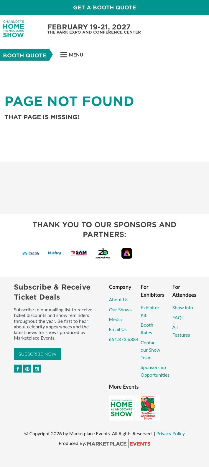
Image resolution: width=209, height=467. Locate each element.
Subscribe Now (37, 354)
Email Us (118, 329)
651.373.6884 (124, 339)
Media (115, 319)
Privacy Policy (170, 433)
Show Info (182, 307)
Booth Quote (24, 55)
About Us (119, 299)
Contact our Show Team (150, 350)
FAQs (178, 317)
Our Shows (120, 309)
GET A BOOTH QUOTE (104, 7)
